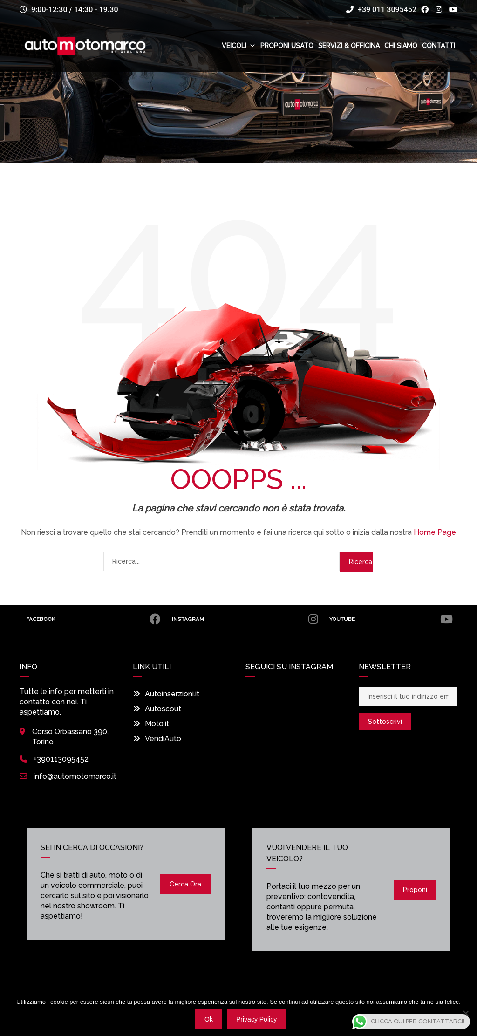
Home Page (435, 532)
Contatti (438, 45)
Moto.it (151, 723)
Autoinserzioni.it (166, 693)
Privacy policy (256, 1019)
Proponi (415, 889)
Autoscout (157, 708)
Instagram (244, 619)
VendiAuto (157, 738)
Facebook (93, 619)
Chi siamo (400, 45)
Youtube (390, 619)
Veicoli (239, 45)
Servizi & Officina (349, 45)
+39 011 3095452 (381, 9)
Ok (208, 1019)
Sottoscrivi (385, 721)
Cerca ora (185, 884)
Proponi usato (286, 45)
